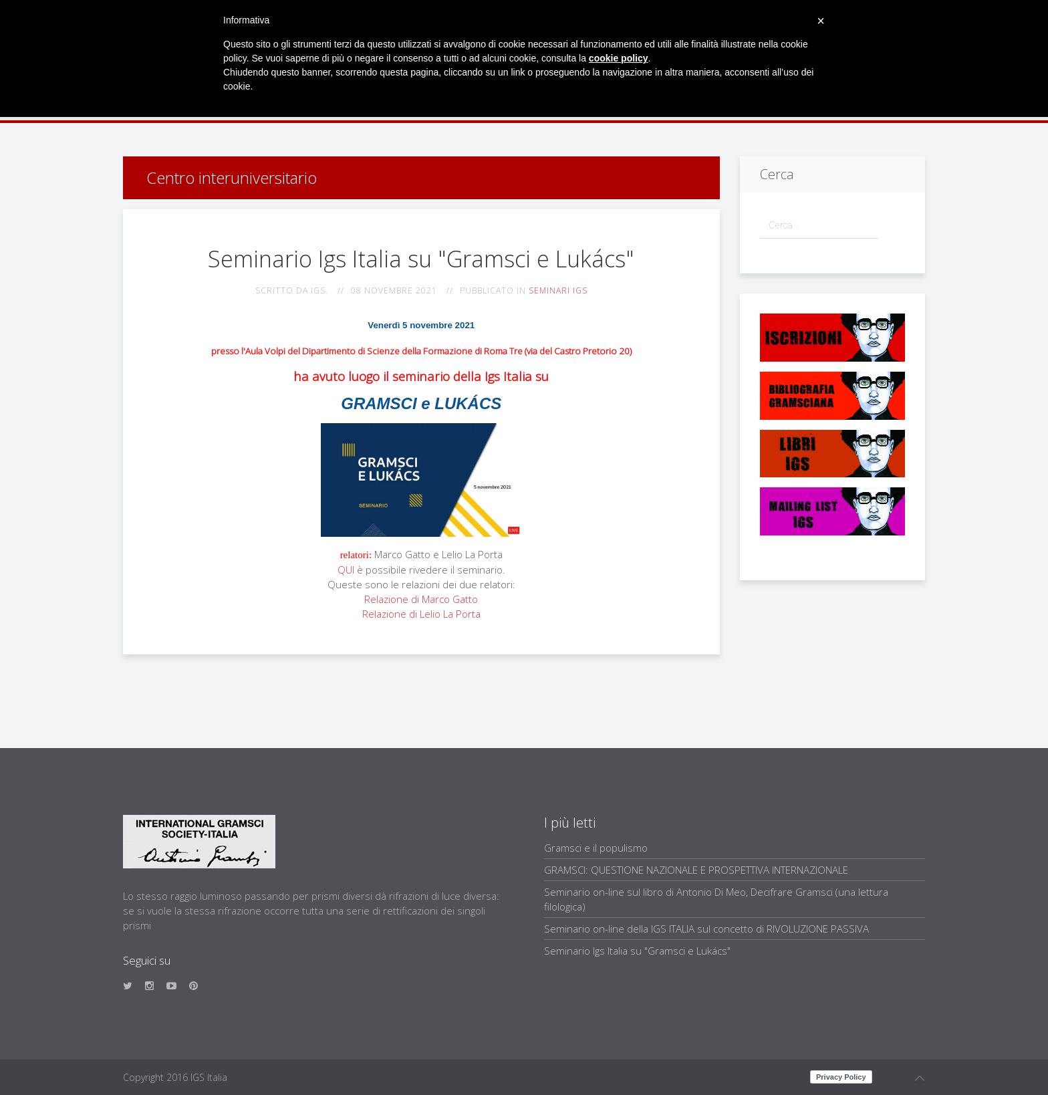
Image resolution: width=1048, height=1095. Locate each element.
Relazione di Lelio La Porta (421, 613)
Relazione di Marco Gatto (421, 599)
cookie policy (618, 58)
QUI (346, 569)
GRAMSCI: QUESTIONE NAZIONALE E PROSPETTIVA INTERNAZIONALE (696, 869)
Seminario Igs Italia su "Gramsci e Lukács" (637, 950)
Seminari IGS (558, 290)
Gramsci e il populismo (596, 847)
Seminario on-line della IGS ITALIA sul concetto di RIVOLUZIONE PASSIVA (706, 928)
